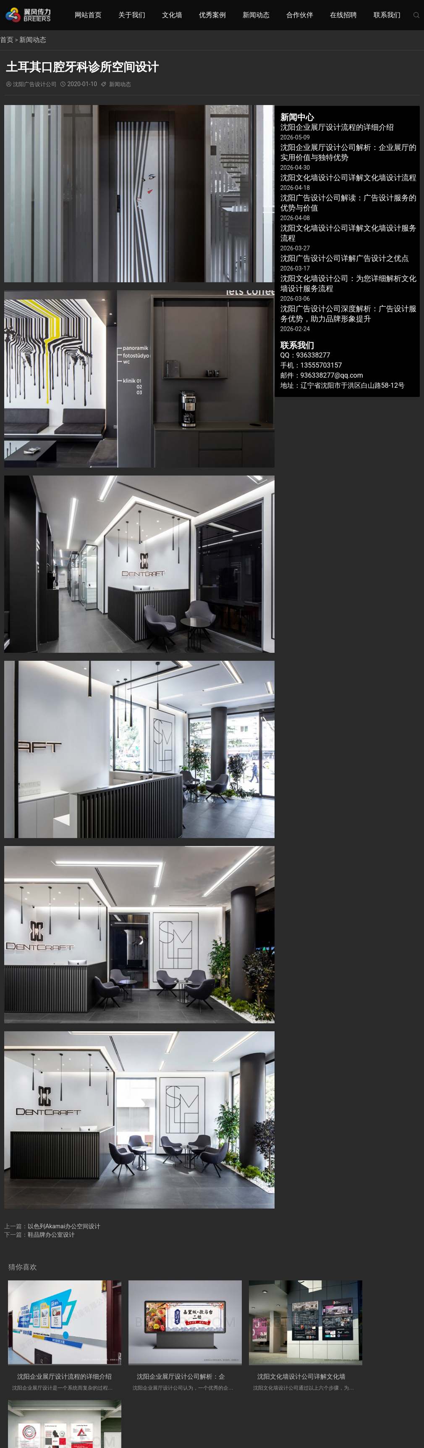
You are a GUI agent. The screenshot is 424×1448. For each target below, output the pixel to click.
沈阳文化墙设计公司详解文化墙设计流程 (283, 1365)
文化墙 (172, 15)
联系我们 (387, 15)
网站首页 (88, 15)
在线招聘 (343, 15)
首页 (6, 40)
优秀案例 (212, 15)
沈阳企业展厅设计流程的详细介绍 (66, 1365)
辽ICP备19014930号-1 (279, 1411)
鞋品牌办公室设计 (51, 1234)
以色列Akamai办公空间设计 (64, 1225)
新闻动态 (256, 15)
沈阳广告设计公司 (36, 84)
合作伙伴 (299, 15)
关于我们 (131, 15)
